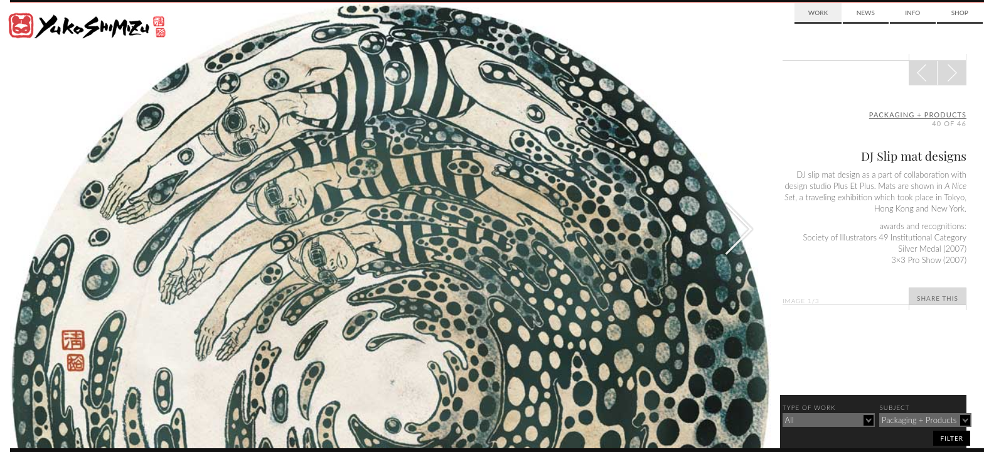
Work (818, 12)
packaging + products (917, 114)
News (866, 12)
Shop (959, 12)
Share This (937, 298)
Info (912, 12)
